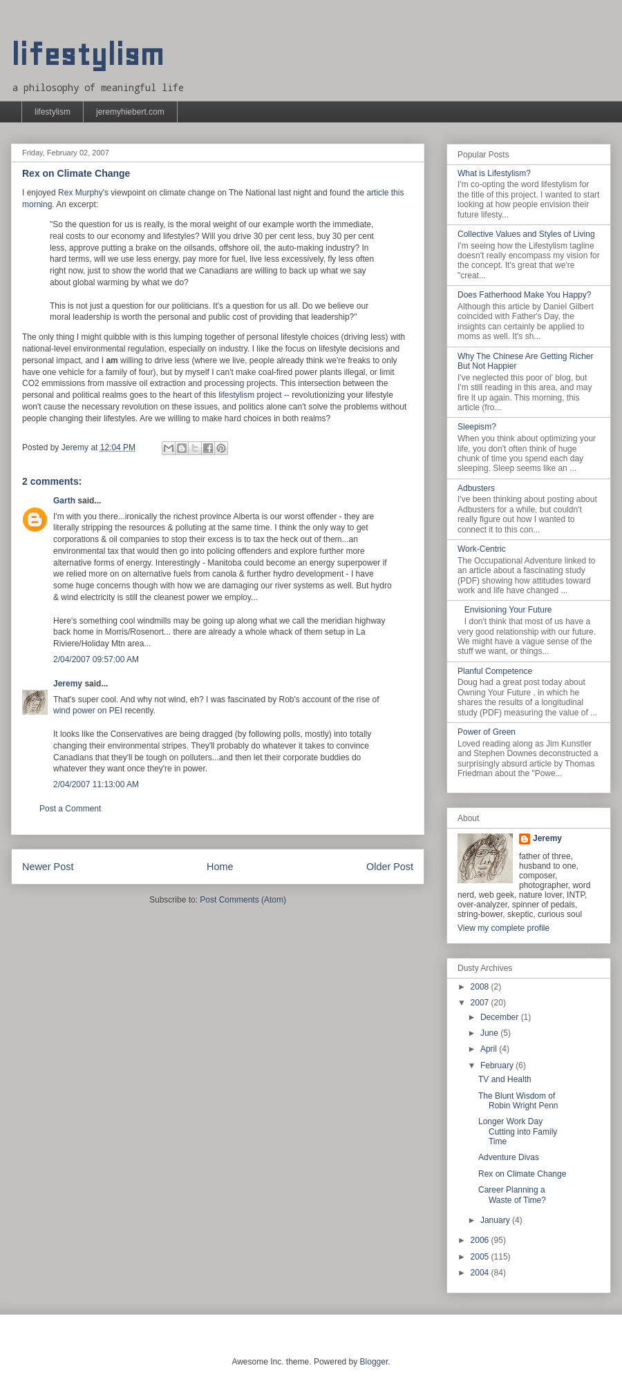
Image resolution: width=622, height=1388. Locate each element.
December (500, 1017)
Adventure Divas (508, 1157)
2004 (481, 1273)
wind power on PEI (87, 710)
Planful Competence (495, 671)
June (490, 1033)
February (498, 1065)
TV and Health (504, 1079)
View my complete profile (503, 928)
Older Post (389, 866)
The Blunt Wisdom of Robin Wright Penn (518, 1100)
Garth (64, 500)
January (496, 1220)
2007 (481, 1003)
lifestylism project (249, 395)
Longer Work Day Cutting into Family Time (517, 1131)
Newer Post (47, 866)
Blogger (374, 1362)
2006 (481, 1240)
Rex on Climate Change (522, 1174)
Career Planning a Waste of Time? (512, 1194)
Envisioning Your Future (508, 610)
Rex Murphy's (83, 192)
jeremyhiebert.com (130, 112)
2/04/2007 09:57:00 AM (96, 659)
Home (220, 866)
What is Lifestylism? (494, 173)
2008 (481, 987)
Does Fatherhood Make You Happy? (524, 295)
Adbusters (476, 488)
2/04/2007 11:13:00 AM (96, 784)
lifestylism (87, 55)
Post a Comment (70, 808)
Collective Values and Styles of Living (526, 234)
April (489, 1049)
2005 (481, 1257)
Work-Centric (482, 549)
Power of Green (487, 732)
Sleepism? (477, 427)
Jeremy (67, 683)
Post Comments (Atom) (243, 900)
